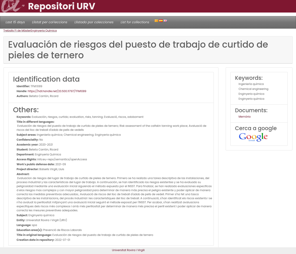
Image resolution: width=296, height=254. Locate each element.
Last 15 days (15, 22)
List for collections (135, 22)
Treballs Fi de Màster (17, 30)
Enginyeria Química (44, 30)
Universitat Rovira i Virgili (128, 250)
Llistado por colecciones (94, 22)
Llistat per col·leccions (49, 22)
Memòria (245, 117)
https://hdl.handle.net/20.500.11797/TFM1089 (57, 91)
